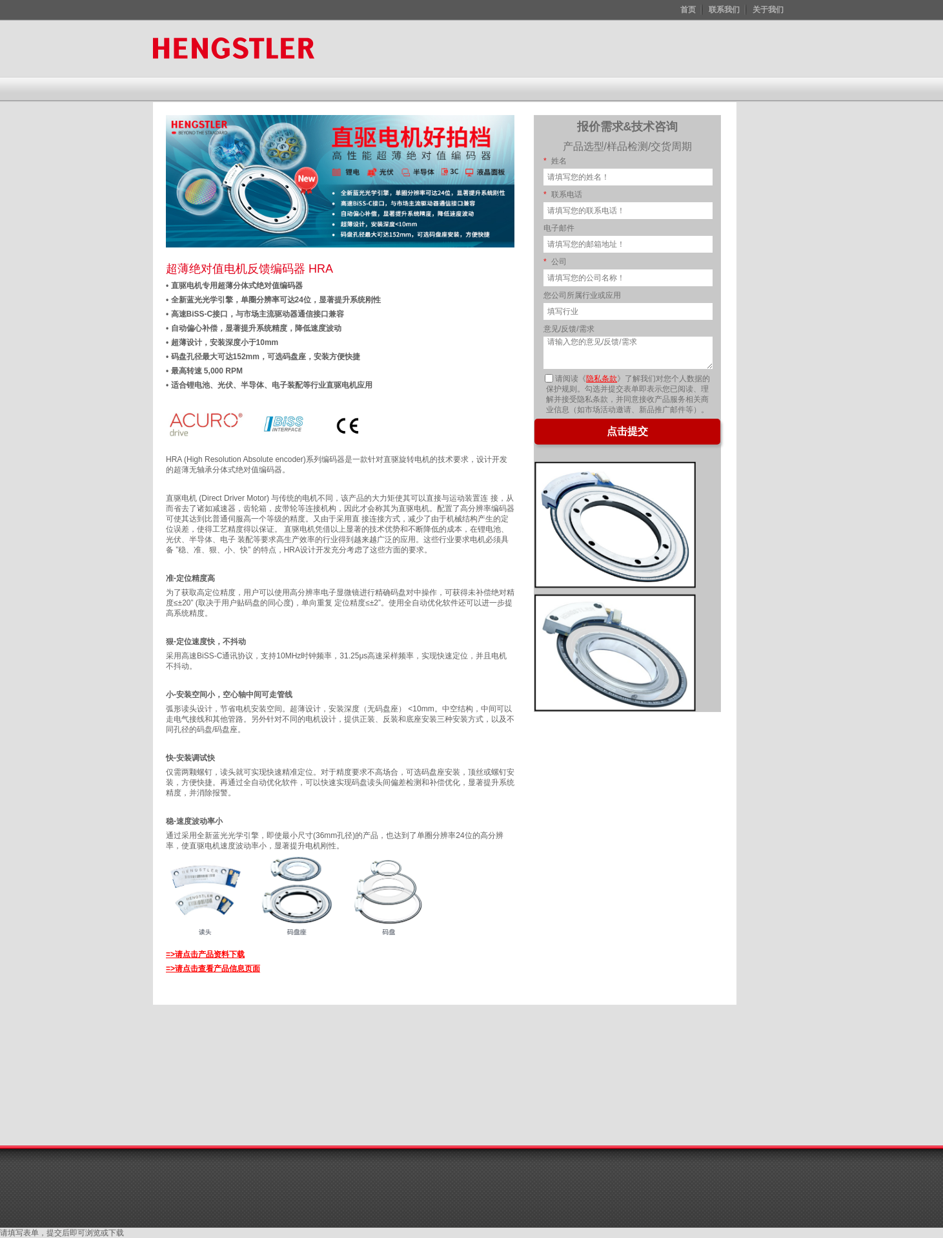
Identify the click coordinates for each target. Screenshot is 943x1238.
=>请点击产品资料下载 (205, 954)
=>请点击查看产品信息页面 (213, 968)
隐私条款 (601, 378)
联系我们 (724, 9)
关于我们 (768, 9)
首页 (688, 9)
